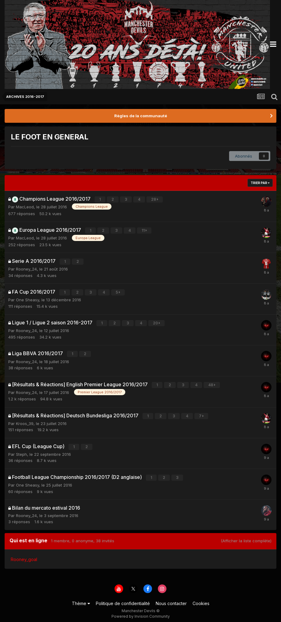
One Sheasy (27, 298)
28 (154, 199)
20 (156, 321)
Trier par (260, 183)
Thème (81, 600)
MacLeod (25, 206)
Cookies (201, 600)
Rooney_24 (26, 268)
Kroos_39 (24, 420)
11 (144, 230)
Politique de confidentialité (123, 600)
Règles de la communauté (140, 115)
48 (212, 382)
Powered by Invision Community (140, 613)
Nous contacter (171, 600)
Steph (21, 451)
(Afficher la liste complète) (246, 537)
